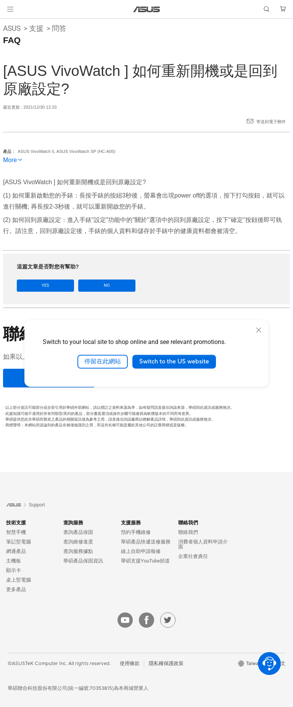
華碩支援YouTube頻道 (145, 560)
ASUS (12, 28)
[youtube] (125, 620)
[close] (259, 330)
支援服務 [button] (131, 522)
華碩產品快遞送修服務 (146, 541)
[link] (146, 9)
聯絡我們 (188, 532)
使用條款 (130, 663)
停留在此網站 (102, 361)
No (85, 285)
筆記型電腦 (18, 541)
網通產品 (16, 551)
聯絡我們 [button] (188, 522)
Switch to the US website (174, 361)
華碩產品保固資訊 (83, 560)
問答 (59, 28)
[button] (10, 9)
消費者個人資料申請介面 (203, 544)
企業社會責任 (193, 556)
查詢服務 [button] (73, 522)
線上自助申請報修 (141, 551)
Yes (38, 285)
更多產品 (16, 589)
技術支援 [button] (16, 522)
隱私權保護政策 (166, 663)
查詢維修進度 (78, 541)
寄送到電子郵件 (271, 121)
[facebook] (146, 620)
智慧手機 (16, 532)
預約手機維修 (136, 532)
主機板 (13, 560)
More (10, 160)
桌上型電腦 (18, 579)
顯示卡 (13, 570)
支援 (36, 28)
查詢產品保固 (78, 532)
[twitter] (167, 620)
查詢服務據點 (78, 551)
